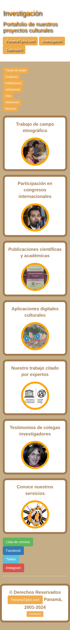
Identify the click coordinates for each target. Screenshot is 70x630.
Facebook (13, 551)
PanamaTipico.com (20, 41)
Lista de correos (18, 542)
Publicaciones (13, 83)
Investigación (52, 41)
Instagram (13, 568)
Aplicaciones (12, 89)
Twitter (11, 559)
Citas (8, 95)
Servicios (10, 108)
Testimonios (12, 102)
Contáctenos (35, 614)
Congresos (11, 76)
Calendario (14, 50)
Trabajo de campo (15, 70)
